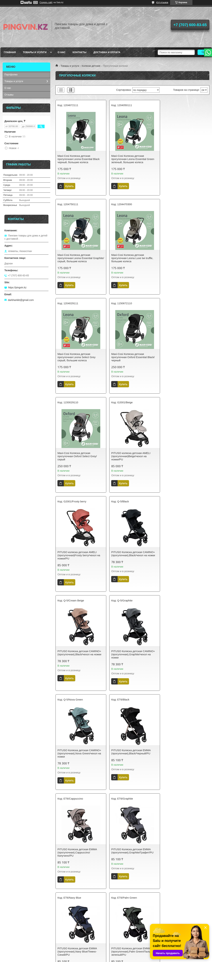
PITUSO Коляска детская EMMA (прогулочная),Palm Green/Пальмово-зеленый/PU (181, 654)
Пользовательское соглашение (128, 936)
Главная (10, 52)
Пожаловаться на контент (130, 958)
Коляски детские (91, 65)
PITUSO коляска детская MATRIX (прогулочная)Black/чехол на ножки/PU (182, 849)
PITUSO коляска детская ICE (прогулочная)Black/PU (75, 752)
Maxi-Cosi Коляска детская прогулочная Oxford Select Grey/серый (77, 357)
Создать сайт (46, 2)
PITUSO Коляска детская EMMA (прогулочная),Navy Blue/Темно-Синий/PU (129, 654)
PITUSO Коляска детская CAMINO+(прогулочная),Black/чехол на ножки (79, 455)
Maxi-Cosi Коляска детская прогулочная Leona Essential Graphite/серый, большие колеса (182, 159)
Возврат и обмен (14, 941)
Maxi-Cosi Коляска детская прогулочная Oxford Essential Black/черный (183, 258)
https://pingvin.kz (17, 287)
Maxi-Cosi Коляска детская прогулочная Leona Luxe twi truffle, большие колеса (78, 258)
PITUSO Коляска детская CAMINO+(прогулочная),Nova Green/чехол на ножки (79, 555)
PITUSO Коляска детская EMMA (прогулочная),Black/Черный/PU (129, 554)
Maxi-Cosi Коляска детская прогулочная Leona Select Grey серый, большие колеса (129, 258)
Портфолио (11, 74)
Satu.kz (121, 955)
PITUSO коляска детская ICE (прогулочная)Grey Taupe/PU (75, 848)
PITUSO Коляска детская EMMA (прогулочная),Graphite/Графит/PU (78, 653)
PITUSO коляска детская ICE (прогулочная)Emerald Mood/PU (129, 752)
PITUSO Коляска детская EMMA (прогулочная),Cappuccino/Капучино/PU (181, 555)
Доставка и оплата (106, 52)
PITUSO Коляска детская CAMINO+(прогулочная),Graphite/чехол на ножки (184, 456)
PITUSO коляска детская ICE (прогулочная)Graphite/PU (180, 752)
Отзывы (8, 94)
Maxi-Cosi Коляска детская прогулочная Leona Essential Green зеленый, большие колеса (131, 159)
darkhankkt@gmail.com (21, 300)
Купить (69, 186)
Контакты (79, 52)
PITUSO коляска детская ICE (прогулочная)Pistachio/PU (127, 848)
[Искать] (203, 52)
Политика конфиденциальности (75, 936)
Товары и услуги (35, 52)
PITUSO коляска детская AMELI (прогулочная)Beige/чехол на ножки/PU (129, 357)
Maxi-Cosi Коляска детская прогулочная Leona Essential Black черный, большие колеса (78, 159)
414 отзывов (162, 2)
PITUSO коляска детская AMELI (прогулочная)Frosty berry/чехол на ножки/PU (183, 357)
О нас (62, 52)
